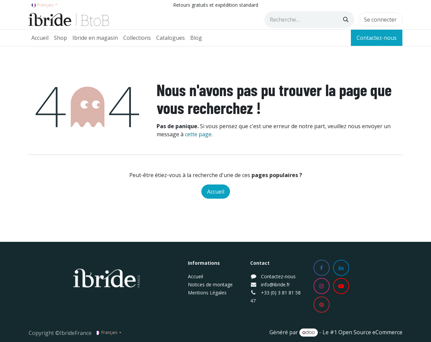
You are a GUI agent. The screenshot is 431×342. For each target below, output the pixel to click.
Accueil (215, 191)
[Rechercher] (345, 19)
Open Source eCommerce (370, 332)
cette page (198, 134)
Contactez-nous (377, 37)
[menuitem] (40, 38)
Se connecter (380, 19)
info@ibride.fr (275, 284)
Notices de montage (210, 284)
